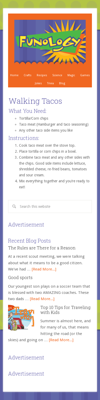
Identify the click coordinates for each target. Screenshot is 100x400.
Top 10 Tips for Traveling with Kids (65, 310)
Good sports (20, 277)
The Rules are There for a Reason (42, 247)
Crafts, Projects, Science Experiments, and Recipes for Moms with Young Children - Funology (50, 42)
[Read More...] (44, 269)
